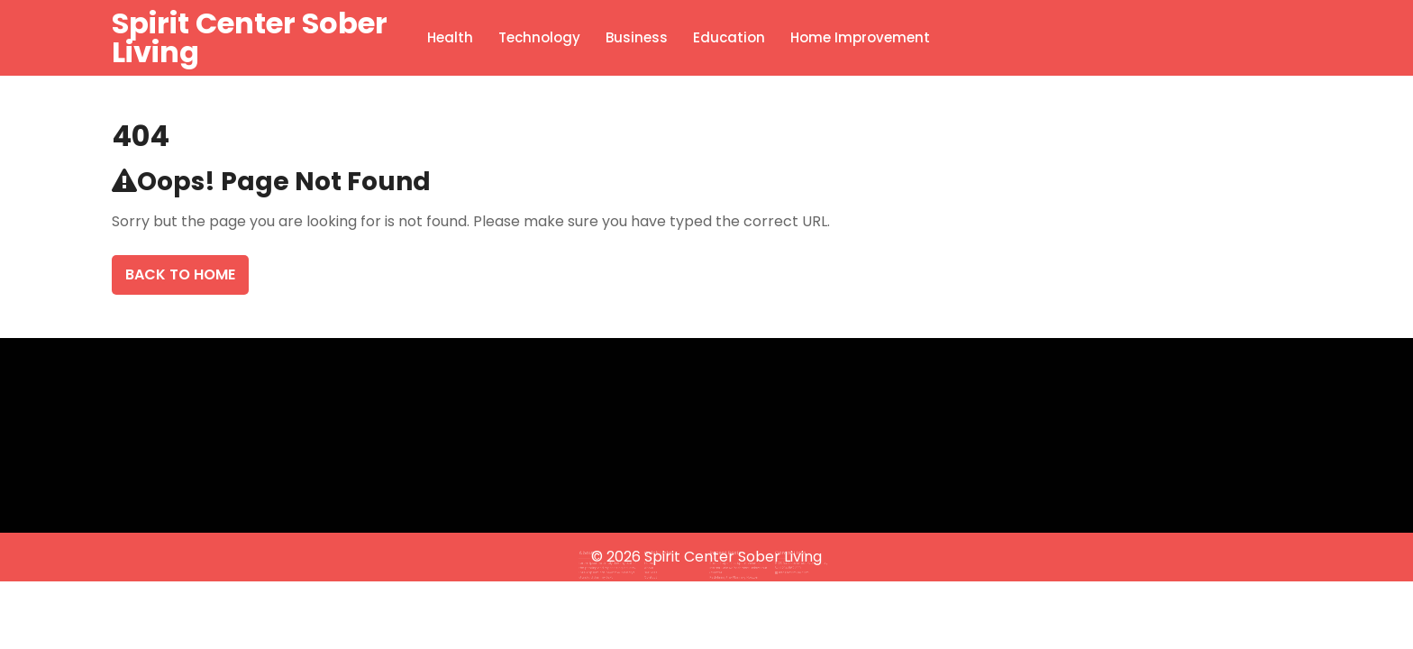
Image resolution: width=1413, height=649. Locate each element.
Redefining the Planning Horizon (729, 569)
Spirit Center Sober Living (249, 37)
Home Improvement (860, 37)
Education (729, 37)
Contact (660, 569)
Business (637, 37)
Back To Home (180, 274)
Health (450, 37)
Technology (539, 37)
